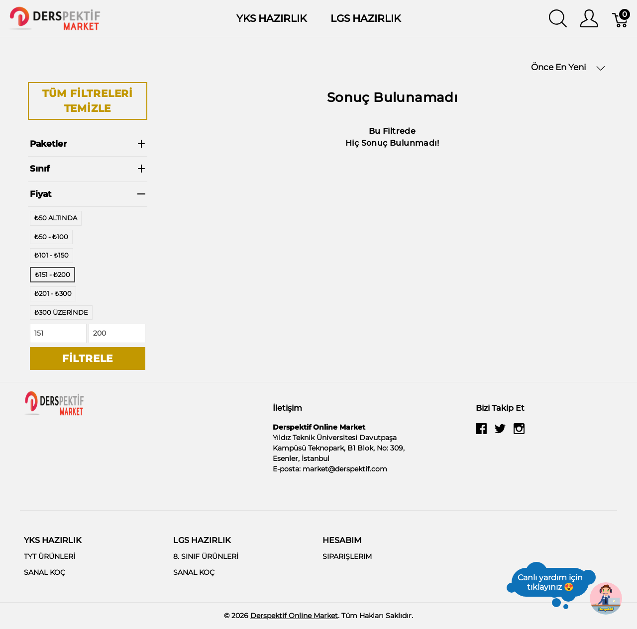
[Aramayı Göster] (558, 18)
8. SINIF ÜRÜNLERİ (205, 556)
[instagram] (519, 432)
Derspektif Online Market (294, 615)
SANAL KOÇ (44, 572)
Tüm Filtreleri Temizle (87, 101)
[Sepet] (621, 18)
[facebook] (481, 432)
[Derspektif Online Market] (55, 17)
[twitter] (500, 432)
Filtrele (87, 358)
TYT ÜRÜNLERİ (49, 556)
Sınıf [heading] (87, 169)
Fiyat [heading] (87, 194)
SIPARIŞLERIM (347, 556)
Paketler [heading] (87, 144)
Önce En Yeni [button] (568, 67)
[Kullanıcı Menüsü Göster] (589, 18)
